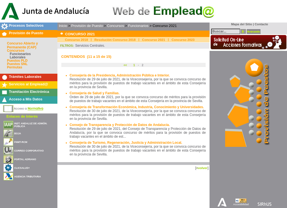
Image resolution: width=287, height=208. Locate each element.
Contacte (261, 24)
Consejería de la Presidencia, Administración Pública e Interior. (120, 75)
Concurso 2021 (153, 39)
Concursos (16, 51)
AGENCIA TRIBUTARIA (27, 176)
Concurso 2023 (183, 39)
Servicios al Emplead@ (28, 84)
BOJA (17, 133)
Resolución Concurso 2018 (115, 39)
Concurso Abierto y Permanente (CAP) (22, 45)
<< (125, 65)
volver (202, 168)
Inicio (63, 26)
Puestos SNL (17, 64)
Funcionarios (20, 54)
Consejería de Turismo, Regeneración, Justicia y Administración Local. (126, 143)
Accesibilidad (241, 204)
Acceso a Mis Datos (25, 99)
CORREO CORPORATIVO (29, 150)
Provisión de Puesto (26, 33)
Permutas (14, 67)
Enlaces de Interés (22, 116)
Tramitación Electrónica (29, 92)
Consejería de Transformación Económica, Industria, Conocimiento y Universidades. (137, 107)
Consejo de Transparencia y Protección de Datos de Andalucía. (120, 125)
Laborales (18, 57)
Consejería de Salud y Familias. (95, 93)
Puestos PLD (17, 61)
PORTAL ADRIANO (25, 159)
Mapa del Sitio (240, 24)
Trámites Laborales (25, 77)
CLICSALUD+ (22, 168)
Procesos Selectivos (26, 25)
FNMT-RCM (20, 142)
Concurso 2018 (76, 39)
